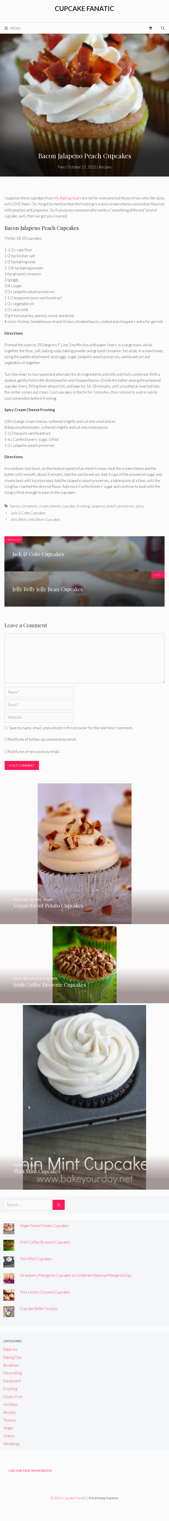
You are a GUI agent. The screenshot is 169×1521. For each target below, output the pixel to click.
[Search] (58, 1205)
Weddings (11, 1443)
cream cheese (50, 506)
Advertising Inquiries (104, 1498)
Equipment (12, 1381)
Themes (9, 1420)
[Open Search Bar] (163, 28)
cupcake (68, 506)
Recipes (105, 167)
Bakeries (10, 1349)
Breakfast (11, 1365)
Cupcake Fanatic (84, 8)
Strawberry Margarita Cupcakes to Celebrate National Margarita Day (75, 1275)
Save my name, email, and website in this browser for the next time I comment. (71, 728)
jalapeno (98, 506)
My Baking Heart (67, 198)
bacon (15, 506)
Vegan (8, 1428)
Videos (9, 1435)
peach (111, 506)
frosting (83, 506)
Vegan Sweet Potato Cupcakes (44, 1225)
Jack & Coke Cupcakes (28, 513)
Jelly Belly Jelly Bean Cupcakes (35, 519)
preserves (126, 506)
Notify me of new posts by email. (34, 751)
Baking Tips (12, 1357)
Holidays (10, 1404)
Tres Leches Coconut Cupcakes (45, 1292)
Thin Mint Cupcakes (36, 1259)
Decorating (12, 1373)
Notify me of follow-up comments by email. (42, 739)
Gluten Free (13, 1396)
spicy (140, 506)
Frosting (10, 1388)
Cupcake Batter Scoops (38, 1308)
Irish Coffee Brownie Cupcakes (45, 1242)
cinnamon (29, 506)
